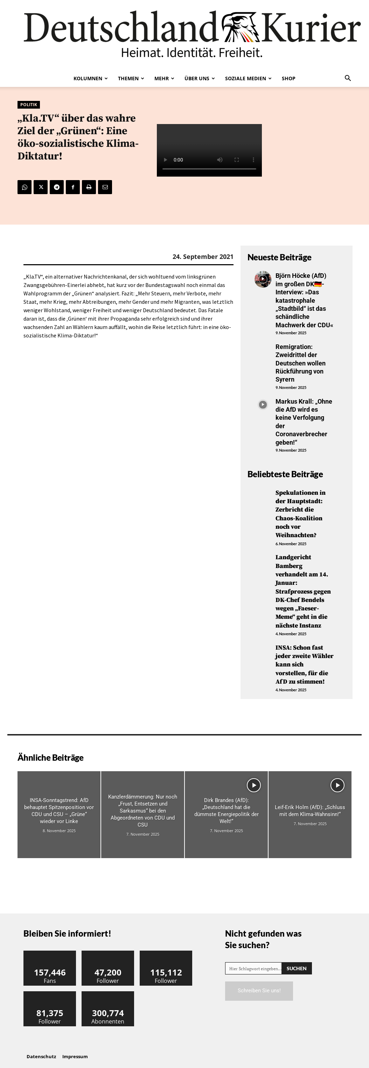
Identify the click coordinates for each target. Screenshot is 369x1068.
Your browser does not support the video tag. (209, 150)
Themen (131, 78)
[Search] (296, 962)
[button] (347, 79)
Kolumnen (91, 78)
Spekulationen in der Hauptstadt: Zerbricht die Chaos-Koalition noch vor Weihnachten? (301, 513)
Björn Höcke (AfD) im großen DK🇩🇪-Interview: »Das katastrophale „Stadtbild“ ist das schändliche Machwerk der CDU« (304, 300)
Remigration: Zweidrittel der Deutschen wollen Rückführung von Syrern (301, 363)
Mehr (164, 78)
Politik (29, 105)
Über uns (199, 78)
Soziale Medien (248, 78)
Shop (288, 78)
